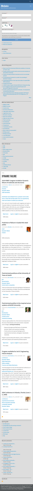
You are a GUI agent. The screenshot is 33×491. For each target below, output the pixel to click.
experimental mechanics (8, 400)
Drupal (23, 486)
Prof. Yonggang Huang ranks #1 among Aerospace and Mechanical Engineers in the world (14, 87)
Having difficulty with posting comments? (12, 425)
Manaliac (9, 227)
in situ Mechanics (6, 135)
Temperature (6, 125)
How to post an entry (7, 429)
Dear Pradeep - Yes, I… (8, 469)
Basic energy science (7, 149)
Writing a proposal (7, 133)
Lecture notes (6, 432)
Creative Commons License (6, 486)
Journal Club (6, 430)
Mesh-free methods (7, 116)
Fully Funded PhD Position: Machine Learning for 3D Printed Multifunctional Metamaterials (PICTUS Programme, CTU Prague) (16, 94)
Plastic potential (6, 120)
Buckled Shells (6, 151)
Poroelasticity (6, 121)
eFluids (4, 168)
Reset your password (7, 44)
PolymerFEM (6, 159)
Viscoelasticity (6, 128)
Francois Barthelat (11, 307)
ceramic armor (5, 316)
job (2, 279)
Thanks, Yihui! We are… (8, 472)
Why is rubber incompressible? (9, 130)
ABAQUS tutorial (6, 106)
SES (4, 163)
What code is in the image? (7, 29)
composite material (7, 404)
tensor (4, 139)
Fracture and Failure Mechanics (9, 365)
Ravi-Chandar (10, 277)
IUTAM (4, 158)
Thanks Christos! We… (8, 457)
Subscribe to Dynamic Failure (2, 416)
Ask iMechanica (6, 423)
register (17, 214)
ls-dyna (4, 232)
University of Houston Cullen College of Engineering (12, 488)
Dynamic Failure (6, 190)
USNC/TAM (5, 166)
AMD (4, 147)
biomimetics (5, 313)
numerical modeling (7, 318)
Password (4, 18)
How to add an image (7, 427)
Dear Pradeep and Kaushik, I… (9, 466)
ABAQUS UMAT (6, 104)
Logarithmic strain (7, 113)
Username (4, 13)
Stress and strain (6, 123)
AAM (4, 146)
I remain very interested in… (9, 443)
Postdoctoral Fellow (7, 83)
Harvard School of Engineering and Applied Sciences (19, 487)
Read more (5, 214)
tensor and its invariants (8, 137)
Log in (11, 214)
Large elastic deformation (8, 111)
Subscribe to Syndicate (2, 481)
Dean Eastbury (11, 355)
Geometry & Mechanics (8, 109)
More (30, 97)
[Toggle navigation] (30, 6)
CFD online (5, 153)
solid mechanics (6, 192)
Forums (4, 51)
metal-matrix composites (8, 285)
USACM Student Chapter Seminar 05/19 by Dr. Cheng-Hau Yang (16, 85)
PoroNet (5, 161)
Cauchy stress (6, 108)
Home (3, 172)
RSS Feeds (5, 434)
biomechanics (5, 281)
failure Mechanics (6, 361)
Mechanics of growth (7, 115)
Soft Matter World (7, 164)
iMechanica (5, 6)
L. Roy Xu (9, 184)
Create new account (7, 42)
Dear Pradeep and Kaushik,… (9, 460)
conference (5, 187)
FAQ (4, 435)
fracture (4, 188)
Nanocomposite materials (8, 402)
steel (3, 229)
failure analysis (5, 363)
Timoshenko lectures (7, 127)
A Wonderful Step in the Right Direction (11, 454)
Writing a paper (6, 132)
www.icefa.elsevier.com (7, 371)
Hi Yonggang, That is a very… (9, 463)
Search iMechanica (7, 53)
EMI (4, 154)
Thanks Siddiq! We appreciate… (10, 451)
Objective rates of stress (8, 118)
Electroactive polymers (8, 156)
